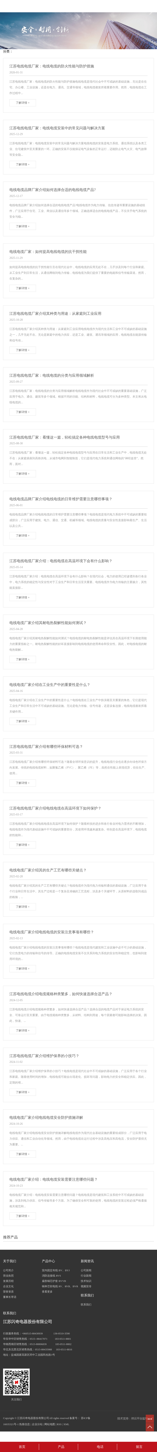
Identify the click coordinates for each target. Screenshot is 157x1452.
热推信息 (24, 1424)
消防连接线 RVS (51, 1275)
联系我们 (86, 1304)
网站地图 (49, 1424)
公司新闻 (86, 1270)
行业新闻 (86, 1275)
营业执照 (8, 1275)
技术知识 (86, 1281)
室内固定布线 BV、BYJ (56, 1270)
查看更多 (47, 1291)
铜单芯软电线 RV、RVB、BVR (60, 1286)
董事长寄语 (9, 1296)
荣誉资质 (8, 1291)
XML (66, 1424)
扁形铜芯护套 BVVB (54, 1281)
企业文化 (8, 1286)
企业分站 (37, 1424)
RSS (59, 1424)
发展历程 (8, 1281)
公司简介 (8, 1270)
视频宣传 (86, 1286)
